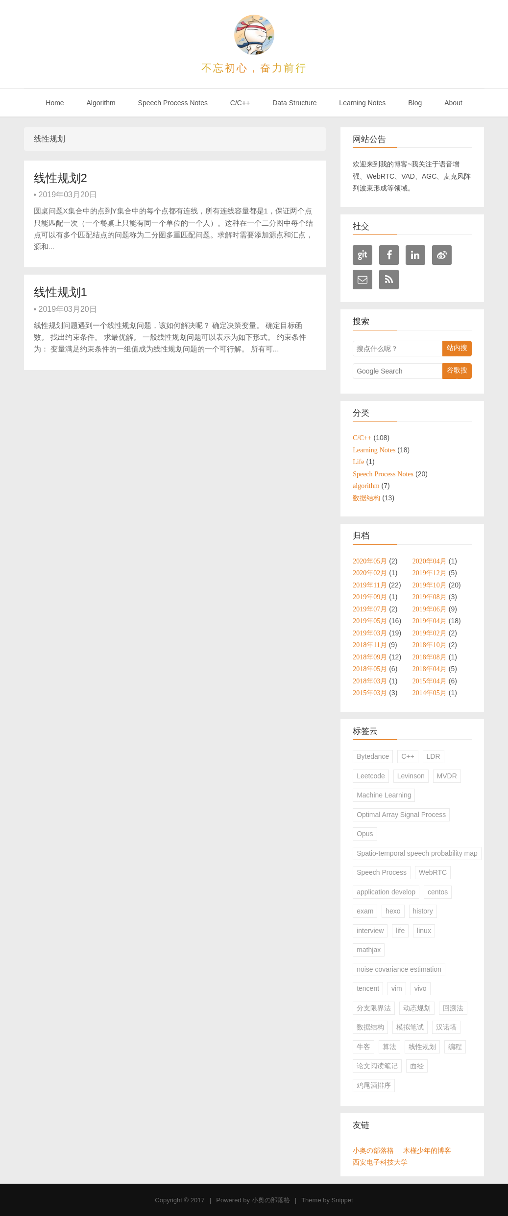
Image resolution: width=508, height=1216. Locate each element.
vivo (420, 988)
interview (370, 931)
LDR (433, 756)
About (453, 103)
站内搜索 (457, 350)
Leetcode (371, 776)
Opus (365, 834)
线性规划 (422, 1047)
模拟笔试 (410, 1027)
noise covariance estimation (399, 969)
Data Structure (294, 103)
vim (396, 988)
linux (424, 931)
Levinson (411, 776)
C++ (407, 756)
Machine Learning (384, 795)
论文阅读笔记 (377, 1066)
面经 (417, 1066)
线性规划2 (60, 178)
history (423, 911)
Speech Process (382, 872)
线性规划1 (60, 292)
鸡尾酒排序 (374, 1085)
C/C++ (240, 103)
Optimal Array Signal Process (401, 814)
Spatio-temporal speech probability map (417, 853)
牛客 (363, 1047)
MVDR (447, 776)
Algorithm (101, 103)
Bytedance (373, 756)
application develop (386, 892)
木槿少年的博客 (427, 1150)
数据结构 (370, 1027)
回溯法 (453, 1008)
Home (55, 103)
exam (365, 911)
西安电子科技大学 (380, 1162)
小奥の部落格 (373, 1150)
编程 (455, 1047)
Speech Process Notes (173, 103)
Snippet (342, 1200)
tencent (368, 988)
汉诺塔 (446, 1027)
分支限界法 (374, 1008)
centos (438, 892)
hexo (393, 911)
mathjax (369, 950)
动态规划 (417, 1008)
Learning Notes (362, 103)
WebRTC (433, 872)
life (400, 931)
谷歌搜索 (457, 372)
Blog (415, 103)
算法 (389, 1047)
